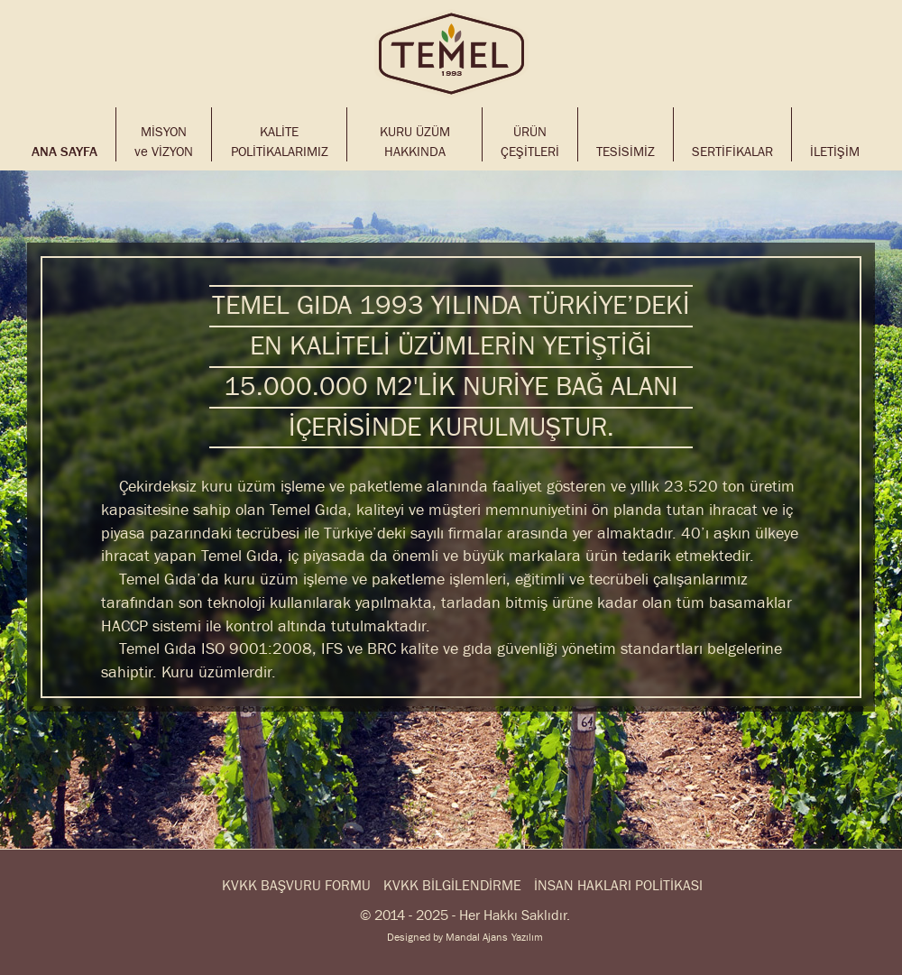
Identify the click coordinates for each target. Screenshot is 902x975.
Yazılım (527, 937)
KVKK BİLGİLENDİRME (452, 886)
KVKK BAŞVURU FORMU (296, 886)
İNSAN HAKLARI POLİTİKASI (618, 886)
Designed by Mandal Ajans (447, 937)
